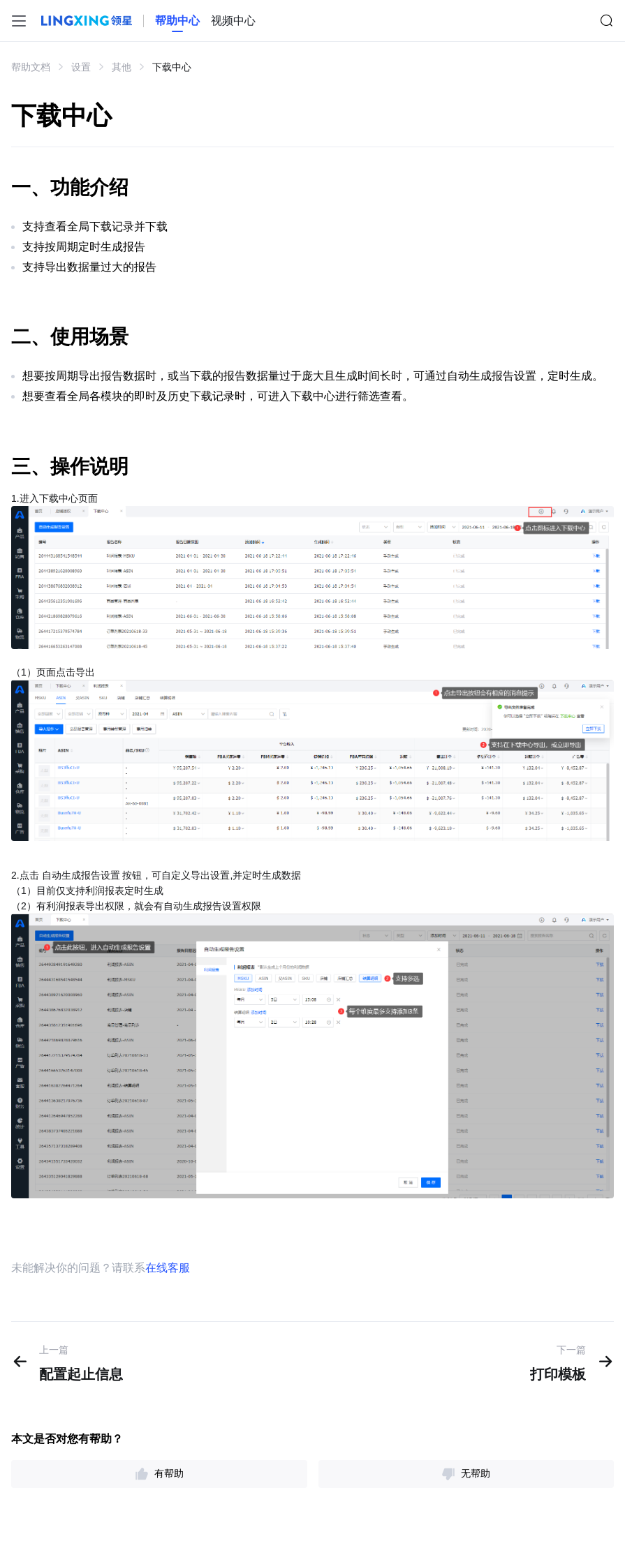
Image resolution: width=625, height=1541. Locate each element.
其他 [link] (121, 67)
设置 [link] (81, 67)
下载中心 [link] (171, 67)
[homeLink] (177, 21)
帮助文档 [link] (30, 67)
